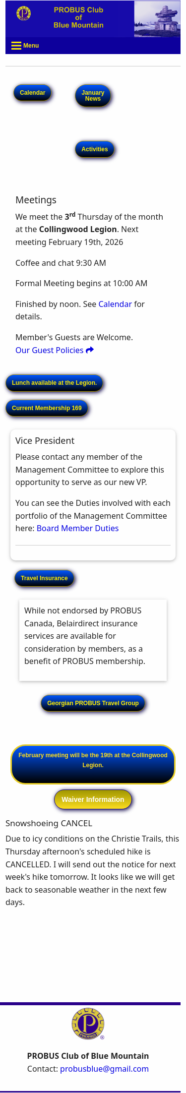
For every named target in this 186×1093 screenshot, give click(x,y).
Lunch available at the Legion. (54, 382)
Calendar (115, 304)
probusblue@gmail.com (104, 1068)
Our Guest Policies (54, 350)
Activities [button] (94, 149)
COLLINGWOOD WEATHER (93, 959)
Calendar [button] (32, 92)
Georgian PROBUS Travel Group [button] (93, 703)
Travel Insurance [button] (44, 578)
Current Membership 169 (47, 408)
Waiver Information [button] (93, 799)
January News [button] (92, 95)
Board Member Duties (78, 528)
